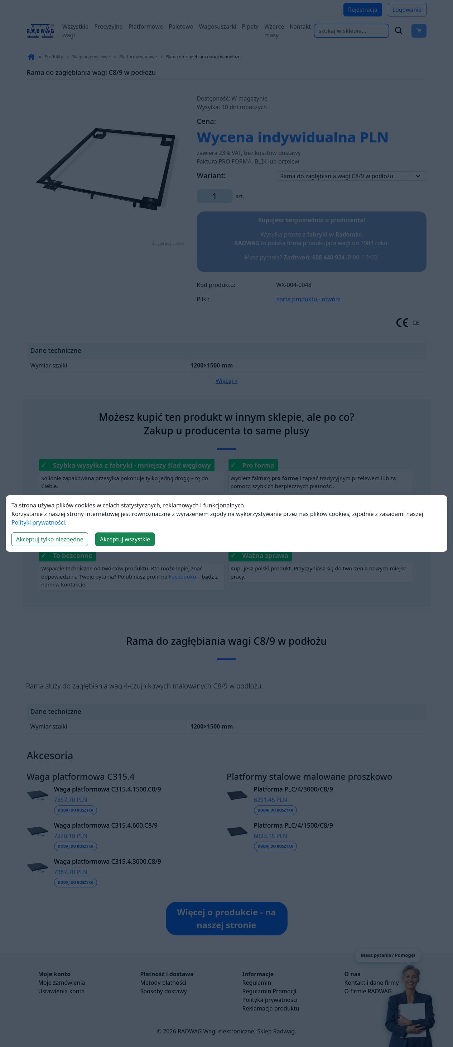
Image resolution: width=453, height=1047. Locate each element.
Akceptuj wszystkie (125, 539)
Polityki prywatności (38, 522)
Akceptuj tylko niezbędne (49, 539)
